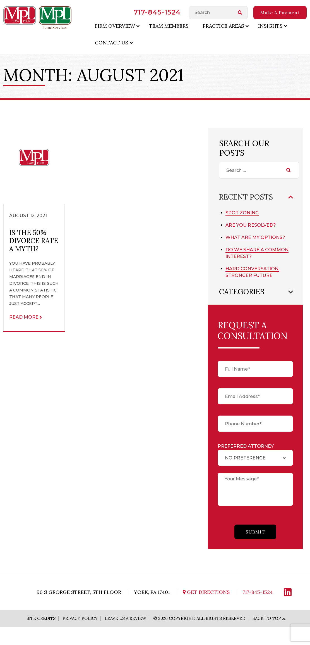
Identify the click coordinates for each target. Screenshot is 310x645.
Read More (25, 317)
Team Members (169, 26)
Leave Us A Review (125, 618)
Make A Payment (280, 12)
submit (255, 532)
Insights (270, 26)
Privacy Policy (80, 618)
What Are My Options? (255, 237)
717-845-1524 (157, 12)
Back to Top (266, 618)
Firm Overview (115, 26)
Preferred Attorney (246, 446)
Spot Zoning (242, 212)
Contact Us (111, 42)
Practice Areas (223, 26)
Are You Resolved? (250, 225)
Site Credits (41, 618)
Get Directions (206, 592)
